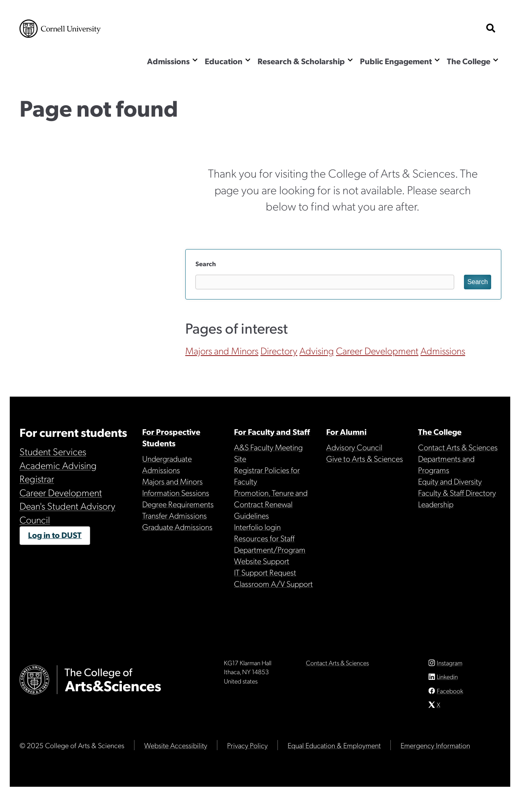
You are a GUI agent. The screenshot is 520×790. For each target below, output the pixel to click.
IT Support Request (265, 572)
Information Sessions (175, 492)
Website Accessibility (175, 748)
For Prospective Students (171, 437)
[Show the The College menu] (495, 60)
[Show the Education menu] (247, 60)
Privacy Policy (247, 748)
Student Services (53, 451)
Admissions (168, 61)
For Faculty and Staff (272, 431)
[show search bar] (490, 28)
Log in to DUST (55, 535)
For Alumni (346, 431)
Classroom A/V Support (273, 583)
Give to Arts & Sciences (364, 458)
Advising (316, 350)
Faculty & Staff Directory (457, 492)
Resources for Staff (264, 538)
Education (224, 61)
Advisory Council (354, 447)
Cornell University (60, 29)
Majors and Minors (221, 350)
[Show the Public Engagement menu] (437, 60)
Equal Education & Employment (334, 748)
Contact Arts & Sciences (458, 447)
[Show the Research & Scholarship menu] (350, 60)
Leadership (435, 504)
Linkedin (447, 679)
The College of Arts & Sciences (68, 62)
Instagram (449, 666)
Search (205, 263)
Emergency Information (435, 748)
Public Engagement (396, 61)
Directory (278, 350)
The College (468, 61)
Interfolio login (257, 526)
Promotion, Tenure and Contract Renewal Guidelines (271, 504)
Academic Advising (58, 464)
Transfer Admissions (174, 515)
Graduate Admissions (177, 526)
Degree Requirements (178, 504)
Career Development (377, 350)
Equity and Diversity (450, 481)
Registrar (37, 478)
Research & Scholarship (301, 61)
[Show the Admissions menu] (195, 60)
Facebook (450, 694)
